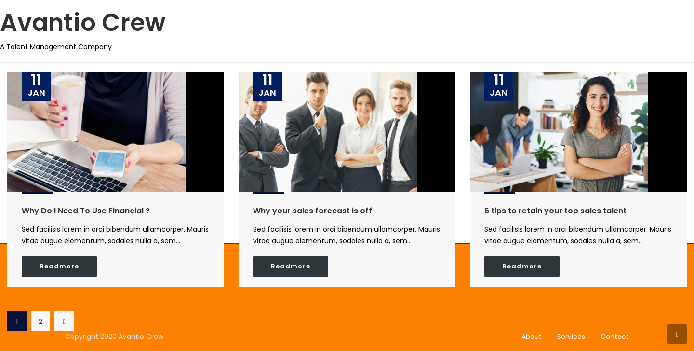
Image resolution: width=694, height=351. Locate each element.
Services (571, 336)
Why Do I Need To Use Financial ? (86, 210)
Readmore (59, 266)
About (531, 336)
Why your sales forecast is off (312, 210)
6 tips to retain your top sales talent (555, 210)
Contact (615, 336)
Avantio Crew (82, 23)
